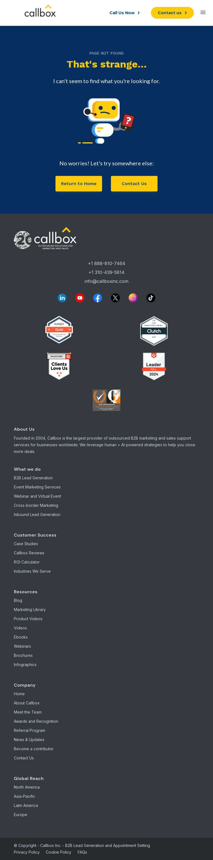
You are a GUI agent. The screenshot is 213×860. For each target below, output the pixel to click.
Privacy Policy (27, 852)
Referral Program (29, 730)
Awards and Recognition (36, 721)
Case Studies (26, 543)
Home (19, 693)
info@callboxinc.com (106, 281)
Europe (20, 814)
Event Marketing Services (37, 487)
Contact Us (134, 183)
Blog (18, 600)
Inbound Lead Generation (37, 514)
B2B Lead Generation (33, 477)
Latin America (26, 805)
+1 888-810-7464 (106, 263)
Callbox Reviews (29, 552)
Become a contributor (34, 748)
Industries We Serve (32, 571)
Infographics (25, 664)
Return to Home (79, 183)
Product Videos (28, 618)
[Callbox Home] (106, 239)
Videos (20, 627)
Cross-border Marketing (36, 505)
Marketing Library (30, 609)
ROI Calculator (27, 562)
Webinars (22, 646)
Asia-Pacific (24, 796)
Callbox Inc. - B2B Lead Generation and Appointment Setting (95, 845)
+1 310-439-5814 (106, 272)
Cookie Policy (58, 852)
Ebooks (21, 637)
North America (27, 787)
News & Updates (29, 739)
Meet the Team (28, 712)
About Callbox (27, 703)
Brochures (23, 655)
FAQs (82, 852)
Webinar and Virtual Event (37, 496)
